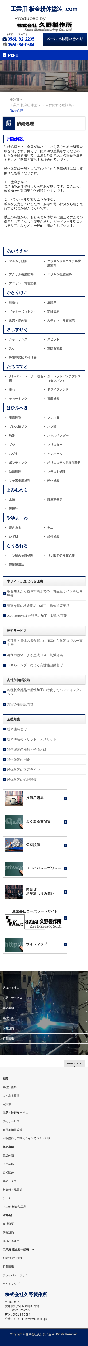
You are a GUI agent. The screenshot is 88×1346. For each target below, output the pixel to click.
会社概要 (8, 1223)
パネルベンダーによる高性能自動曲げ (35, 665)
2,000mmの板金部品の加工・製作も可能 (37, 616)
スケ (12, 348)
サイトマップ (11, 1283)
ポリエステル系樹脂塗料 (64, 462)
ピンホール (54, 454)
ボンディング (18, 462)
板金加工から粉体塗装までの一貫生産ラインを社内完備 (45, 593)
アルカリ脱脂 (18, 261)
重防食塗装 (54, 348)
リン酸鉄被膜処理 (21, 555)
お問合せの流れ (12, 1258)
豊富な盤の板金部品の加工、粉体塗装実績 (38, 606)
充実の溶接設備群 (20, 704)
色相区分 (8, 1172)
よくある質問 (11, 1095)
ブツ (12, 445)
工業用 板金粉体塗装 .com (44, 9)
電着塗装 (53, 399)
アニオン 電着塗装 (22, 283)
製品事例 (8, 1008)
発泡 (12, 435)
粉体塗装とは (17, 729)
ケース (7, 1198)
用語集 (7, 1104)
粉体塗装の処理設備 (22, 779)
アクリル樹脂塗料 (21, 274)
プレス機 (53, 417)
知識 (5, 1078)
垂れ (12, 389)
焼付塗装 (53, 536)
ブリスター (54, 445)
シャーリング (18, 339)
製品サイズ (10, 1181)
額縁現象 (53, 311)
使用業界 (8, 1164)
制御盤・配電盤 (12, 1189)
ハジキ (13, 454)
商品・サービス (12, 998)
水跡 (12, 500)
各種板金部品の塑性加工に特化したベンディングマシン (45, 692)
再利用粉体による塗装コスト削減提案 (35, 655)
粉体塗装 (53, 480)
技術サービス (11, 1121)
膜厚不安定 (54, 500)
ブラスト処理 (56, 471)
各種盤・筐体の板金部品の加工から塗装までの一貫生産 (45, 643)
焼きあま (15, 527)
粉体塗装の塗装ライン (23, 770)
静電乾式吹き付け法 (22, 357)
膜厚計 (13, 509)
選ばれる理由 (11, 987)
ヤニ (50, 527)
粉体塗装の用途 (18, 759)
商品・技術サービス (15, 1112)
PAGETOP (74, 1063)
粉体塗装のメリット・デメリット (31, 739)
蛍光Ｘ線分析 (18, 320)
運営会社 (8, 1215)
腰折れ (13, 302)
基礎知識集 (10, 1087)
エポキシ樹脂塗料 (59, 274)
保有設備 (8, 1028)
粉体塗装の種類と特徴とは (26, 749)
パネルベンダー (58, 435)
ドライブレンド (58, 389)
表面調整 (15, 417)
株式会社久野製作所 (38, 1334)
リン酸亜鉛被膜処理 (61, 555)
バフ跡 (51, 426)
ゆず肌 (13, 536)
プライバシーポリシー (17, 1275)
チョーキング (18, 399)
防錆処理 (15, 471)
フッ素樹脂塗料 (19, 480)
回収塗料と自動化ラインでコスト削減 (26, 1138)
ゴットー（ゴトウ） (22, 311)
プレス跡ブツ (18, 426)
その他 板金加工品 (14, 1206)
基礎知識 (8, 1018)
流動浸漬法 (16, 564)
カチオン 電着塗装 (61, 320)
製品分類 (8, 1155)
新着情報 (8, 1038)
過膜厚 (51, 302)
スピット (53, 339)
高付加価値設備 (12, 1129)
